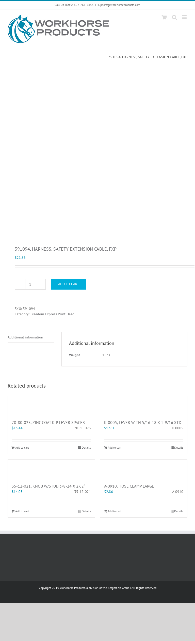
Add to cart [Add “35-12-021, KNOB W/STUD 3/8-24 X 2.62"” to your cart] (22, 511)
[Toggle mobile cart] (164, 17)
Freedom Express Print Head (52, 314)
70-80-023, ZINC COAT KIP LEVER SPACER (48, 422)
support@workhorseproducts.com (119, 5)
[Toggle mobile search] (174, 17)
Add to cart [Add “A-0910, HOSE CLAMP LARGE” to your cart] (114, 511)
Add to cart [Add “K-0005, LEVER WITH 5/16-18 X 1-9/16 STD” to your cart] (114, 447)
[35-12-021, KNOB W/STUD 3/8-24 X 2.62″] (51, 469)
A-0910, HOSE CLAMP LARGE (129, 486)
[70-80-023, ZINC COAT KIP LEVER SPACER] (51, 405)
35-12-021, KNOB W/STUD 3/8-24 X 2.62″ (48, 486)
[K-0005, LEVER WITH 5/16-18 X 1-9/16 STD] (143, 405)
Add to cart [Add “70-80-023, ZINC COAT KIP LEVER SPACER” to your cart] (22, 447)
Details (86, 447)
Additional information (25, 337)
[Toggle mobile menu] (184, 17)
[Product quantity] (30, 284)
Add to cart (68, 284)
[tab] (31, 337)
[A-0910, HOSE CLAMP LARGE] (143, 469)
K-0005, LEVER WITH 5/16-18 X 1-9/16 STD (142, 422)
